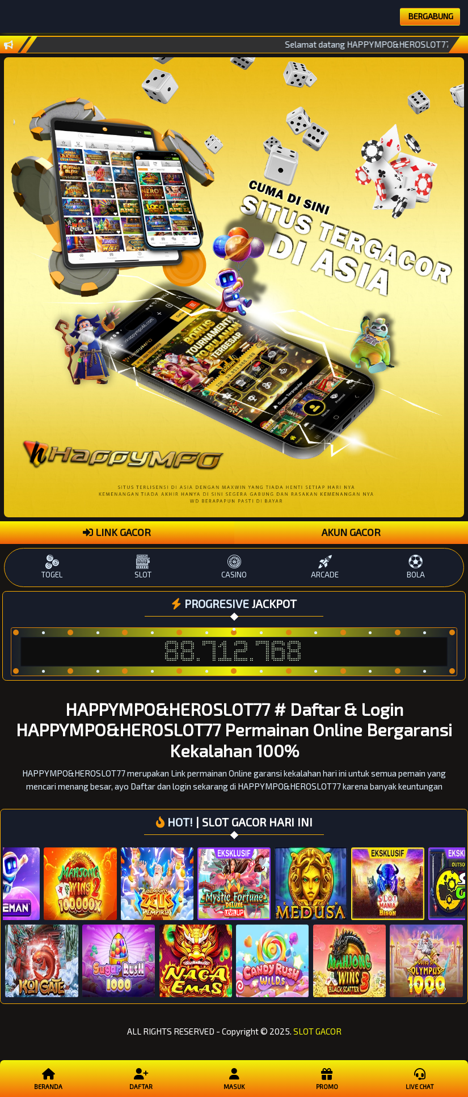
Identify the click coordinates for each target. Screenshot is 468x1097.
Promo (326, 1078)
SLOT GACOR (317, 1031)
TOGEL (52, 567)
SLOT (143, 567)
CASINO (233, 567)
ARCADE (325, 567)
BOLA (415, 567)
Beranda (48, 1078)
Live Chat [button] (419, 1078)
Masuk (234, 1078)
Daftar (141, 1078)
